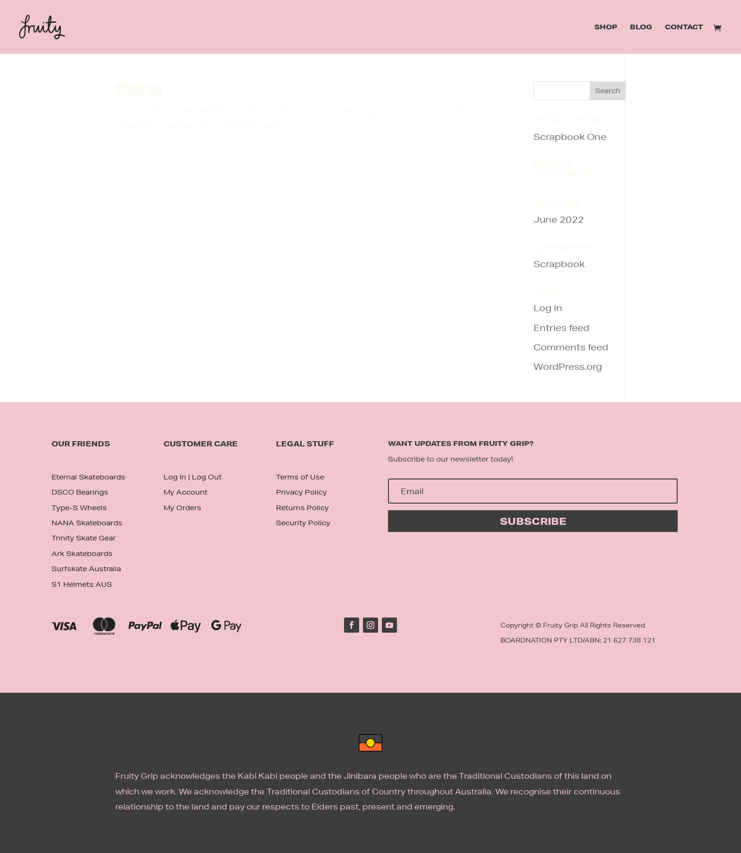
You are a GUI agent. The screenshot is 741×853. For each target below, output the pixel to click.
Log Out (207, 477)
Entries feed (561, 327)
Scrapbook (559, 264)
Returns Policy (302, 508)
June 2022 (559, 219)
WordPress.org (568, 366)
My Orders (182, 508)
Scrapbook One (570, 136)
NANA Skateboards (87, 523)
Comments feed (571, 347)
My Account (185, 492)
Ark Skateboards (82, 553)
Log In (175, 477)
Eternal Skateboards (88, 477)
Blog (641, 27)
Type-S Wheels (79, 508)
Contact (684, 27)
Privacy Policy (301, 492)
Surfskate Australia (86, 569)
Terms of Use (300, 477)
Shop (606, 27)
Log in (548, 308)
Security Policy (303, 523)
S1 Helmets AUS (82, 584)
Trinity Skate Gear (84, 538)
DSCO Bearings (80, 492)
